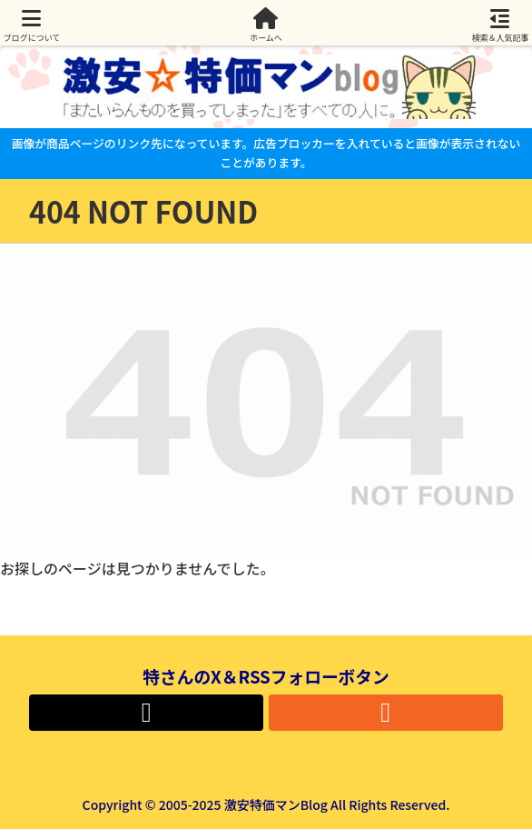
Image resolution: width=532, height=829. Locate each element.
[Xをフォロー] (146, 712)
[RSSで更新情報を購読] (386, 712)
